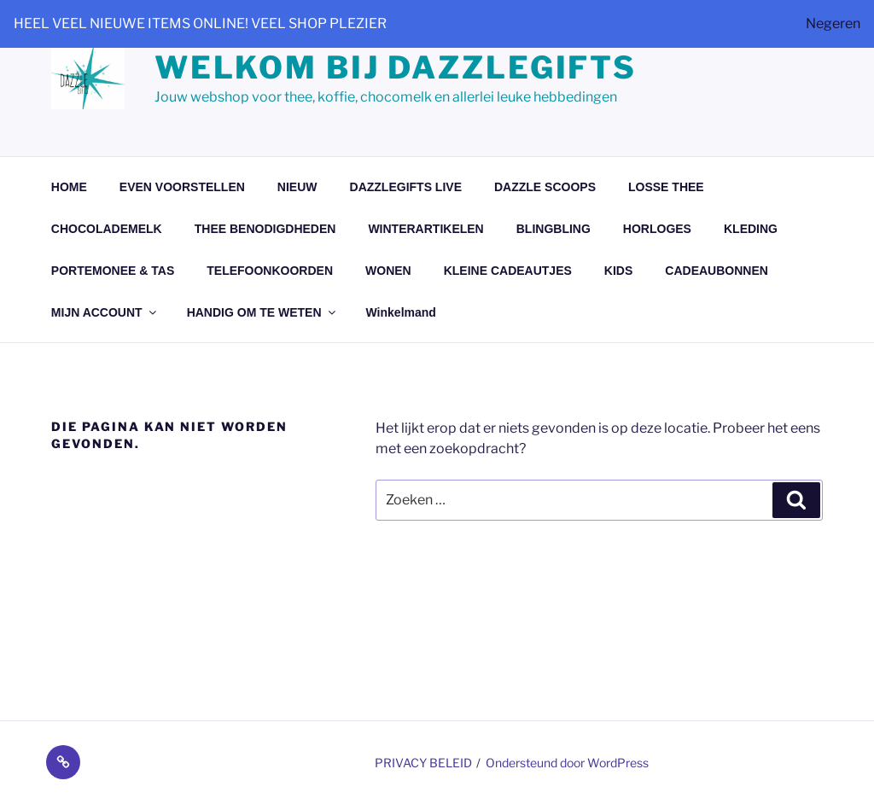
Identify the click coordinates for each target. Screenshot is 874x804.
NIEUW (297, 187)
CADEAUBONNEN (716, 270)
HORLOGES (657, 229)
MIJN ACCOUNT (105, 312)
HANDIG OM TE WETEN (262, 312)
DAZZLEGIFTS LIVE (406, 187)
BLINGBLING (553, 229)
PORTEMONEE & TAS (112, 270)
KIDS (618, 270)
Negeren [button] (833, 23)
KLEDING (751, 229)
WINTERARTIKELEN (425, 229)
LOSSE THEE (666, 187)
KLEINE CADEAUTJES (508, 270)
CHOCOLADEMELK (106, 229)
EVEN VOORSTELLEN (182, 187)
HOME (69, 187)
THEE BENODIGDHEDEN (265, 229)
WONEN (388, 270)
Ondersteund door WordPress (567, 762)
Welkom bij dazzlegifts (395, 67)
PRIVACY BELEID (423, 762)
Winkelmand (401, 312)
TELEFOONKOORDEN (270, 270)
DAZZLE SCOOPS (545, 187)
